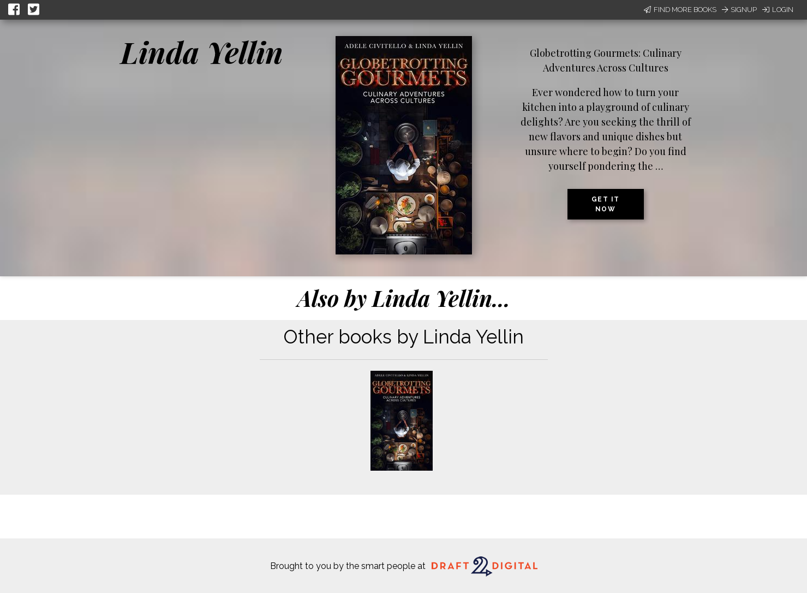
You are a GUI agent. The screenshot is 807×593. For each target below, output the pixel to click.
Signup (739, 9)
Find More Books (680, 9)
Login (777, 9)
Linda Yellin (202, 52)
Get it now (605, 204)
